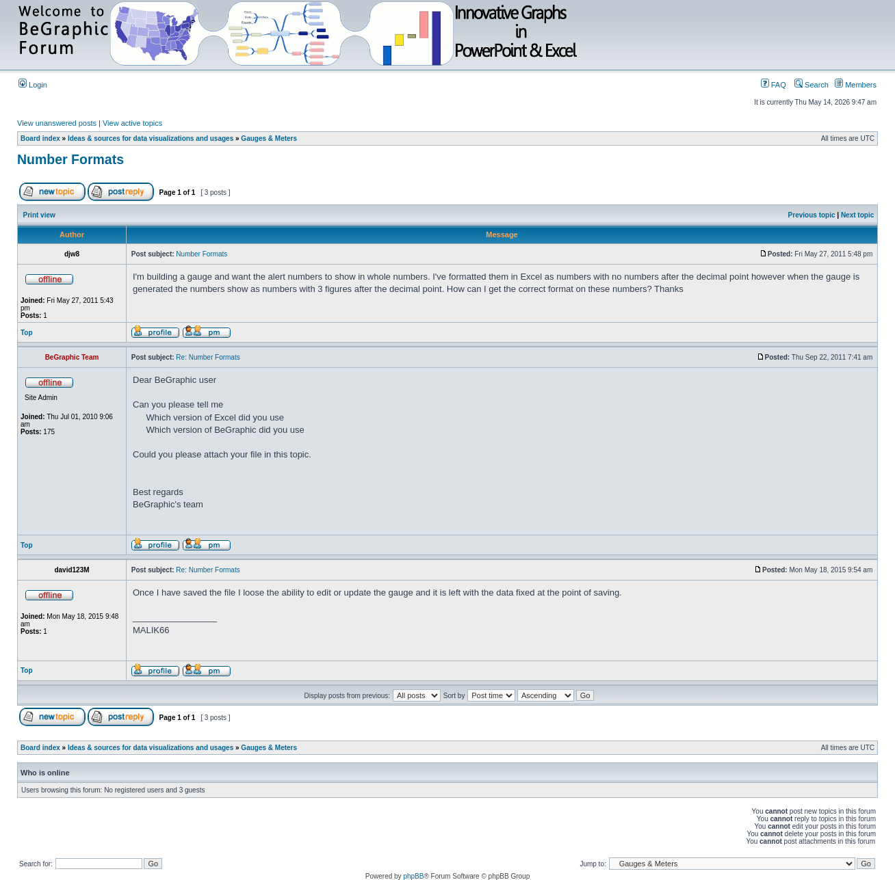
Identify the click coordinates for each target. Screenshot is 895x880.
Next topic (857, 215)
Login (32, 85)
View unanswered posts (56, 123)
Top (27, 332)
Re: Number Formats (207, 357)
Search (811, 85)
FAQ (773, 85)
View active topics (132, 123)
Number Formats (70, 159)
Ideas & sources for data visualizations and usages (150, 138)
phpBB (413, 876)
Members (856, 85)
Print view (39, 215)
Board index (40, 138)
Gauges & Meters (269, 138)
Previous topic (811, 215)
